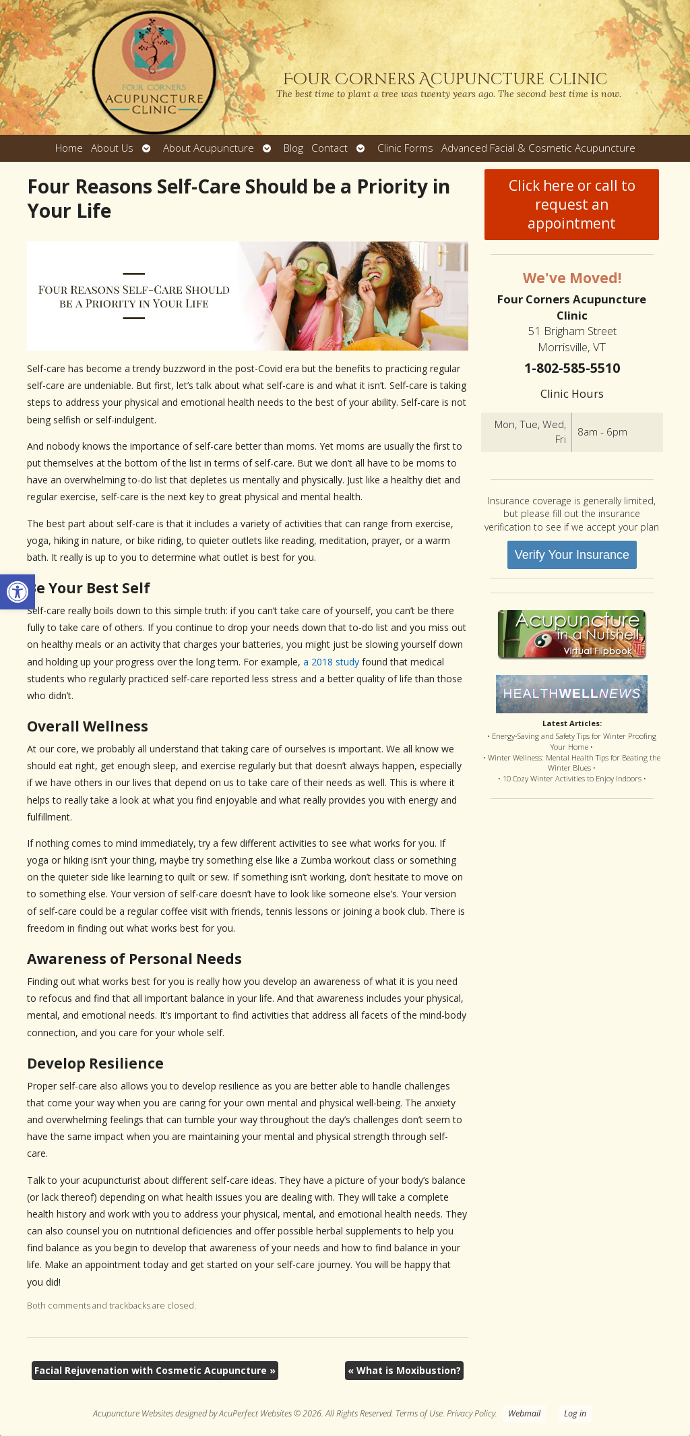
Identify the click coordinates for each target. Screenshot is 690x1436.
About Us (112, 148)
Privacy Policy (471, 1413)
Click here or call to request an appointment (572, 204)
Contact (329, 148)
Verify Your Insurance (572, 555)
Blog (293, 148)
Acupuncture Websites (133, 1413)
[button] (17, 591)
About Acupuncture (208, 148)
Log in (575, 1413)
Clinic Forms (405, 148)
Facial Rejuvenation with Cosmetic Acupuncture (155, 1370)
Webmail (524, 1413)
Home (69, 148)
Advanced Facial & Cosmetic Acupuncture (538, 148)
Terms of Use (419, 1413)
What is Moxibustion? (404, 1370)
